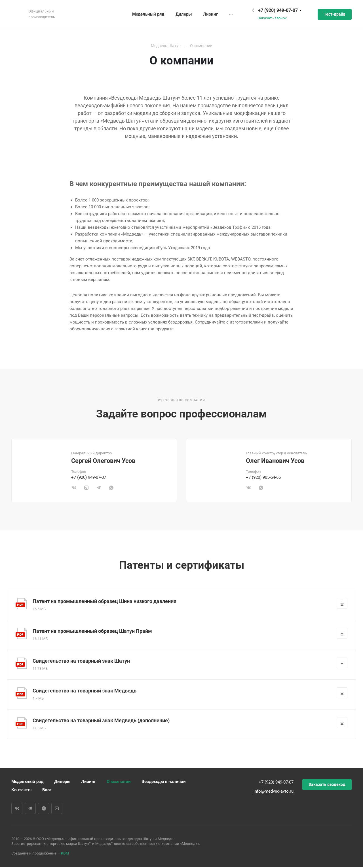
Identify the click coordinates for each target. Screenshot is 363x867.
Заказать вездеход (327, 784)
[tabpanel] (94, 470)
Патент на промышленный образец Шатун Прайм (92, 631)
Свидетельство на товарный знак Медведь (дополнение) (101, 720)
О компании (119, 781)
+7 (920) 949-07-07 (278, 10)
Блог (46, 789)
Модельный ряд (27, 781)
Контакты (21, 789)
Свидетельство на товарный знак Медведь (84, 691)
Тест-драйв (334, 14)
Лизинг (88, 781)
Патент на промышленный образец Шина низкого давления (104, 601)
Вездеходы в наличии (164, 781)
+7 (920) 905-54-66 (263, 477)
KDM (65, 853)
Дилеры (62, 781)
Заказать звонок (272, 18)
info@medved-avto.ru (274, 791)
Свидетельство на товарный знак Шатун (81, 661)
